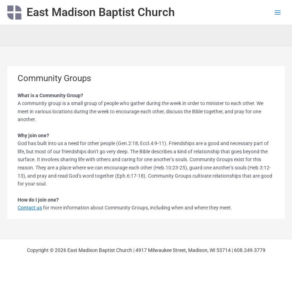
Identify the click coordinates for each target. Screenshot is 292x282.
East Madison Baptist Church (101, 12)
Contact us (30, 208)
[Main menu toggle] (278, 12)
